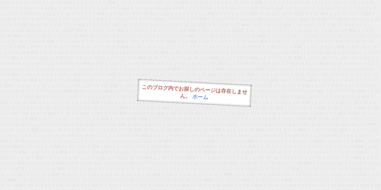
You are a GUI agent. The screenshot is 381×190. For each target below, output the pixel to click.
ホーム (200, 96)
